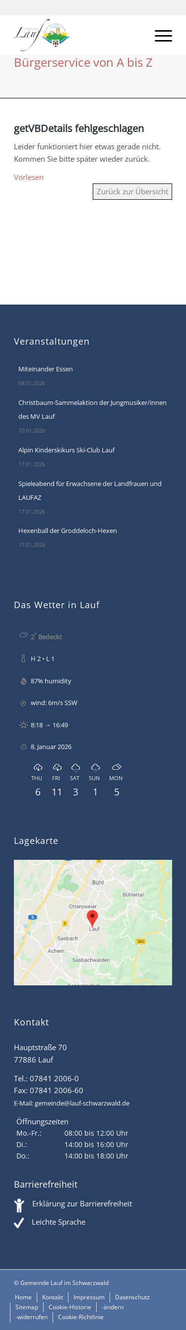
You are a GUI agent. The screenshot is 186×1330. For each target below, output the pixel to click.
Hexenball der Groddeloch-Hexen (67, 530)
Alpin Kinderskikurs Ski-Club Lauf (66, 449)
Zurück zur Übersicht (132, 191)
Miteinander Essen (45, 368)
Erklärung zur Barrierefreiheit (82, 1203)
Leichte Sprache (58, 1222)
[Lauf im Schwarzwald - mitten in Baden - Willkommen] (77, 35)
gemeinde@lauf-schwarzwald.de (82, 1103)
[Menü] (158, 35)
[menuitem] (158, 35)
